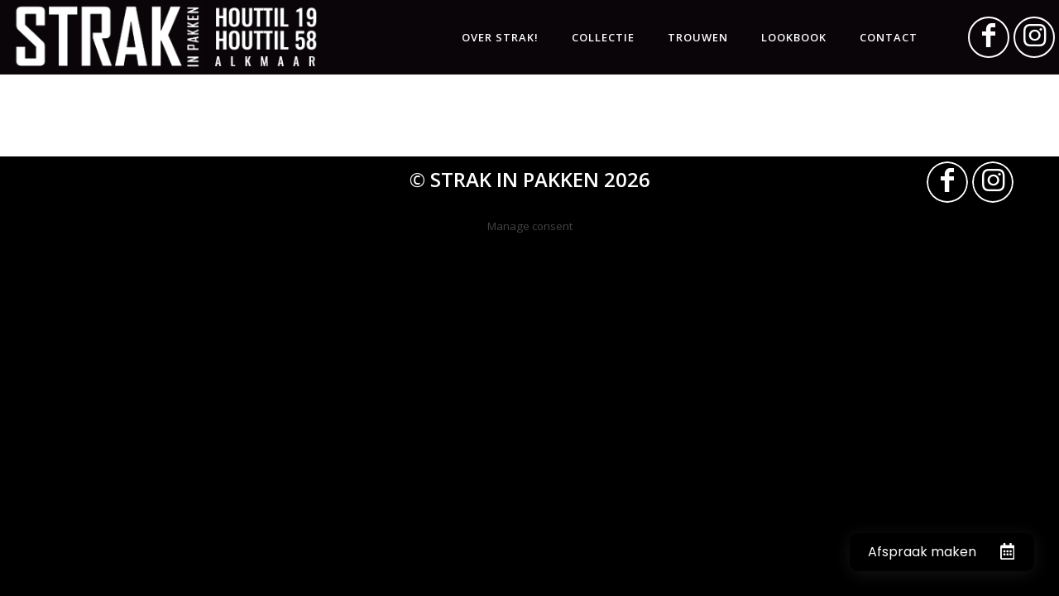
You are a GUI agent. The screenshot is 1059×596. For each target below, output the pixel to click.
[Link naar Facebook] (988, 37)
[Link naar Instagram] (1034, 37)
